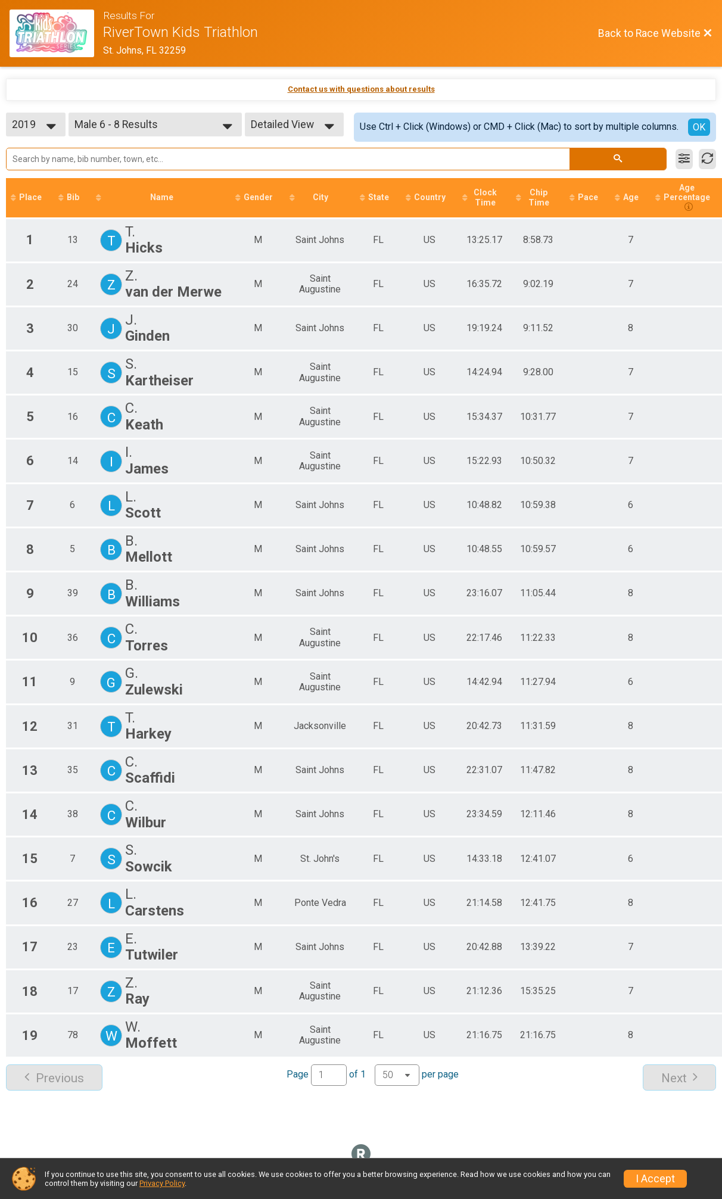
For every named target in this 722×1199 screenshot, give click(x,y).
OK (699, 127)
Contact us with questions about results (361, 89)
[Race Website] (56, 33)
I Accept (655, 1179)
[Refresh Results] (707, 159)
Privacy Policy (162, 1183)
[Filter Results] (684, 159)
